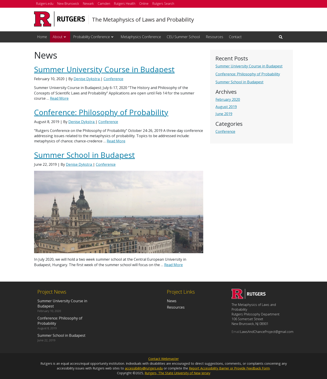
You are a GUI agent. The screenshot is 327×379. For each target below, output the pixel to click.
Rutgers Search (163, 3)
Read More (59, 98)
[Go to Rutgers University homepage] (59, 19)
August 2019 (226, 106)
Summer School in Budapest (239, 81)
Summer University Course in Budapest (249, 66)
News (171, 300)
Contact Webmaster (163, 359)
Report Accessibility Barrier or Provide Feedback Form (229, 368)
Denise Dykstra (87, 78)
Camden (104, 3)
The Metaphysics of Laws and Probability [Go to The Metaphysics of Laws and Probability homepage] (143, 19)
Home (42, 36)
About (57, 36)
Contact (235, 36)
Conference (225, 131)
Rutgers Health (124, 3)
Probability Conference (91, 36)
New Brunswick (68, 3)
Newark (88, 3)
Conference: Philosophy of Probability (248, 74)
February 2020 (228, 99)
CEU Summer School (183, 36)
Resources (214, 36)
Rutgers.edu (44, 3)
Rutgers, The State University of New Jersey (177, 373)
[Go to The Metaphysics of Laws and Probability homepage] (249, 297)
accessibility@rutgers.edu (144, 368)
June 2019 (224, 113)
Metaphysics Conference (141, 36)
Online (144, 3)
